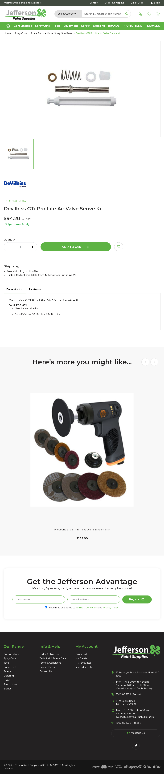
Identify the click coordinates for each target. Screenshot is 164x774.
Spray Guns (10, 658)
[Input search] (102, 13)
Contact (94, 2)
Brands (114, 25)
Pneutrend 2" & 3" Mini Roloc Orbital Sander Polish (82, 529)
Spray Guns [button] (42, 25)
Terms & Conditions (87, 607)
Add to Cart (76, 247)
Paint (7, 680)
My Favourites (83, 662)
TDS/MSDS (152, 25)
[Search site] (127, 13)
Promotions (132, 25)
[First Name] (38, 599)
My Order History (85, 667)
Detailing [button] (99, 25)
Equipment (10, 667)
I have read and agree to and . (82, 607)
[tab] (15, 289)
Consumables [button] (23, 25)
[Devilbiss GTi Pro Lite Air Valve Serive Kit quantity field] (20, 246)
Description (14, 289)
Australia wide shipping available (23, 2)
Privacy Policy (111, 607)
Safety (7, 671)
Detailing (9, 675)
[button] (118, 246)
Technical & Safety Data (53, 658)
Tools (6, 662)
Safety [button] (85, 25)
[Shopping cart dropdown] (158, 14)
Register (137, 599)
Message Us (136, 733)
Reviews (35, 289)
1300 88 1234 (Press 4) (128, 694)
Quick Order (137, 2)
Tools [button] (56, 25)
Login (155, 2)
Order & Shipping (114, 2)
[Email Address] (93, 599)
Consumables (11, 654)
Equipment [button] (71, 25)
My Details (81, 658)
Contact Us (46, 671)
